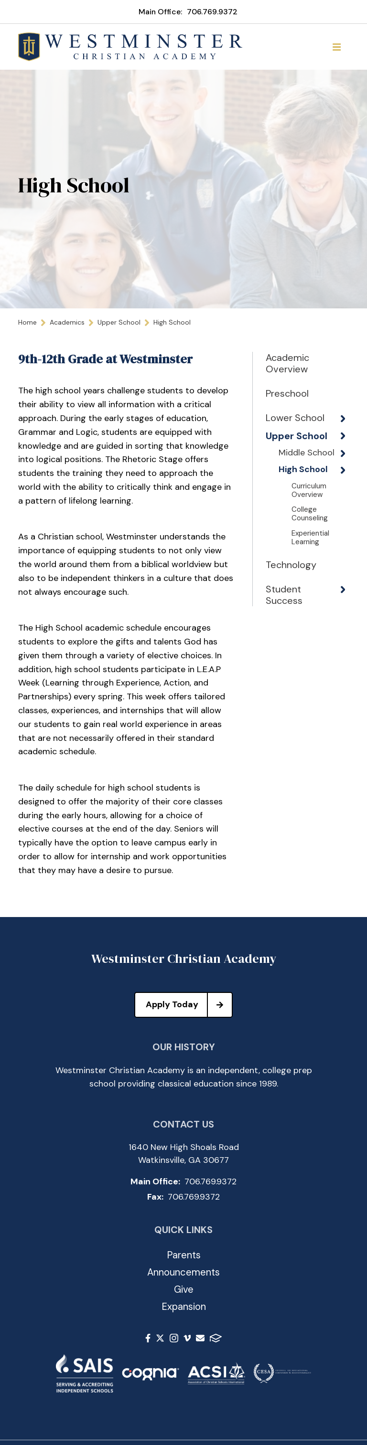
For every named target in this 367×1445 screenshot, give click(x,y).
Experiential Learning (310, 581)
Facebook (148, 1338)
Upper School (281, 453)
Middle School (292, 481)
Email (200, 1338)
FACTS (216, 1338)
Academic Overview (287, 363)
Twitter (160, 1338)
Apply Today (189, 1005)
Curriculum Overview (308, 533)
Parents (184, 1255)
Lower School (280, 423)
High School (293, 508)
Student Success (284, 638)
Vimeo (187, 1338)
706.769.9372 (212, 12)
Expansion (184, 1306)
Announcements (183, 1272)
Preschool (287, 393)
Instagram (174, 1338)
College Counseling (309, 557)
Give (184, 1289)
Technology (289, 608)
